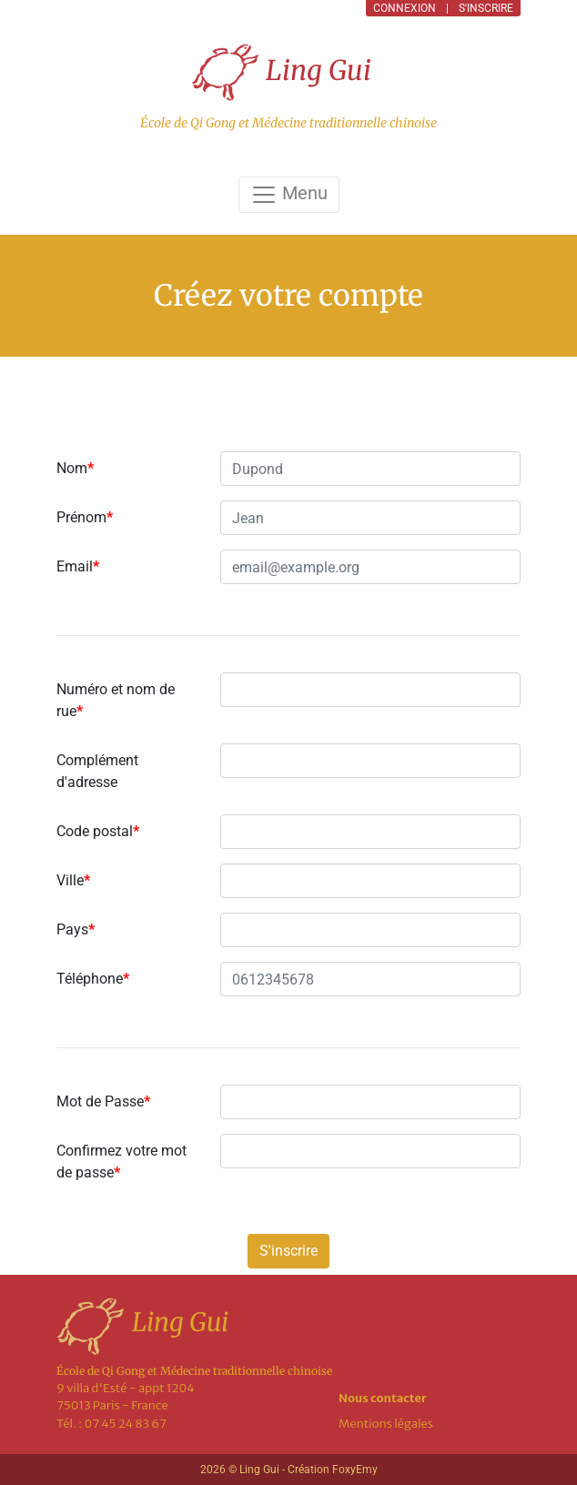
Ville (73, 880)
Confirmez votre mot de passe (121, 1161)
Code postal (97, 831)
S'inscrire (288, 1250)
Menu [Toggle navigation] (289, 194)
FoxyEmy (355, 1469)
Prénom (84, 517)
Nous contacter (383, 1398)
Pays (75, 929)
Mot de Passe (103, 1101)
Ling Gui (281, 72)
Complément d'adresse (97, 771)
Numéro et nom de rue (115, 700)
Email (77, 566)
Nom (75, 468)
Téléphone (92, 978)
